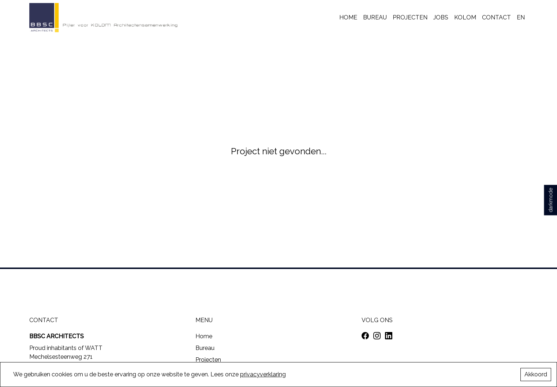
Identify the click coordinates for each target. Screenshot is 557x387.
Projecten (410, 17)
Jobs (440, 17)
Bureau (375, 17)
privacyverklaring (263, 374)
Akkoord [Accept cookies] (535, 374)
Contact (496, 17)
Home (348, 17)
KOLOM (465, 17)
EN (521, 17)
